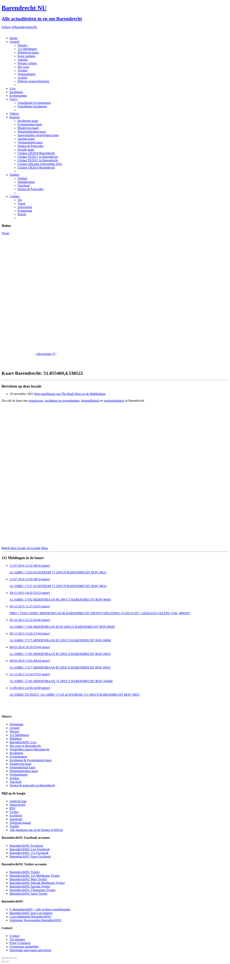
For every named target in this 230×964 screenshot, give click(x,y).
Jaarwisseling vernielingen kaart (38, 135)
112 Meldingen (27, 49)
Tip (20, 200)
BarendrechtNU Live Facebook (30, 849)
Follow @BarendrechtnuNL (20, 27)
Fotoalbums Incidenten (32, 106)
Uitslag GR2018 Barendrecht (36, 153)
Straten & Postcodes (31, 146)
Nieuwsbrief (17, 804)
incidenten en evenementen (62, 400)
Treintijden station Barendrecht (29, 749)
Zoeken (14, 174)
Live (12, 88)
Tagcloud (23, 185)
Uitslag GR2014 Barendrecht (36, 167)
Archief (22, 77)
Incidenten (16, 92)
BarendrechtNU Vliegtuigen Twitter (33, 890)
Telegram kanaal (20, 822)
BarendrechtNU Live (23, 742)
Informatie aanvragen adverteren (30, 950)
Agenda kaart (26, 138)
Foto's (13, 99)
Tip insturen (17, 939)
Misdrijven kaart (28, 52)
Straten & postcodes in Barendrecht (32, 785)
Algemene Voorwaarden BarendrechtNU (35, 920)
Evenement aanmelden (24, 946)
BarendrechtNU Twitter (25, 872)
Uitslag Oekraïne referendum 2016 (40, 164)
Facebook (16, 815)
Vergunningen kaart (30, 142)
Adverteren (25, 207)
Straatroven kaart (21, 763)
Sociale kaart (26, 149)
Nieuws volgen (27, 63)
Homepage (16, 724)
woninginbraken (113, 400)
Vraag (21, 203)
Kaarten (15, 117)
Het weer (23, 67)
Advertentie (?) (45, 354)
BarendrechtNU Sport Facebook (30, 856)
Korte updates (26, 56)
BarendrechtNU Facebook (26, 845)
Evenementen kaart (30, 124)
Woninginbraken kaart (32, 131)
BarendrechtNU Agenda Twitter (30, 886)
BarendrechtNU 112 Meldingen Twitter (35, 875)
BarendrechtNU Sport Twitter (29, 893)
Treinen (22, 70)
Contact (15, 196)
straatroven (36, 400)
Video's (14, 113)
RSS (12, 808)
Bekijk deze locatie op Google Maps (25, 548)
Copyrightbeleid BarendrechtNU (30, 916)
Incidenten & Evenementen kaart (31, 760)
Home (13, 38)
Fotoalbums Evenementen (34, 102)
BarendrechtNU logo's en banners (31, 913)
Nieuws (22, 45)
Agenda (23, 59)
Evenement (25, 210)
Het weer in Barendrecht (25, 745)
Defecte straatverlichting (33, 81)
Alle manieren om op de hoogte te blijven (36, 830)
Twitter (14, 812)
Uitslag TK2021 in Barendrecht (38, 160)
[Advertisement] (18, 295)
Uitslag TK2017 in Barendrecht (38, 156)
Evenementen (18, 95)
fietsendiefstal (90, 400)
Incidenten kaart (28, 120)
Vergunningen (26, 74)
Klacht (22, 214)
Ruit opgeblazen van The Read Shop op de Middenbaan (70, 394)
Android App (18, 801)
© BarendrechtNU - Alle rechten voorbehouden (40, 909)
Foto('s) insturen (20, 943)
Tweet (5, 233)
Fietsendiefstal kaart (22, 767)
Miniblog (16, 738)
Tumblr (14, 826)
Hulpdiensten (26, 182)
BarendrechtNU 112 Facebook (29, 853)
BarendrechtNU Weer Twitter (28, 879)
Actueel (15, 41)
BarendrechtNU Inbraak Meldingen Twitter (37, 882)
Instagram (16, 819)
